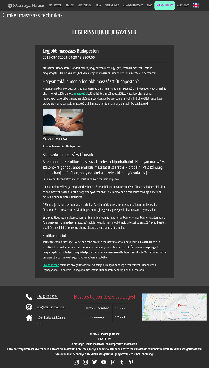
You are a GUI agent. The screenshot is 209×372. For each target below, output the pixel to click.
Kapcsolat (183, 5)
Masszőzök (55, 5)
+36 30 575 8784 (47, 296)
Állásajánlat (165, 5)
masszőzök (80, 93)
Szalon (70, 5)
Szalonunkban (51, 265)
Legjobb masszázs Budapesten (71, 50)
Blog (149, 5)
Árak (98, 5)
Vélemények (112, 5)
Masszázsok (84, 5)
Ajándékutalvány (133, 5)
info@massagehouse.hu (51, 307)
